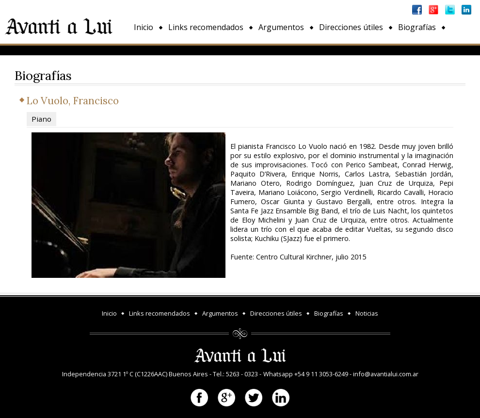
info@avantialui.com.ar (385, 374)
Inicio (143, 27)
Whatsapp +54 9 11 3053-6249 (305, 374)
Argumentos (281, 27)
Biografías (417, 27)
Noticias (148, 49)
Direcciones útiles (351, 27)
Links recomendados (205, 27)
